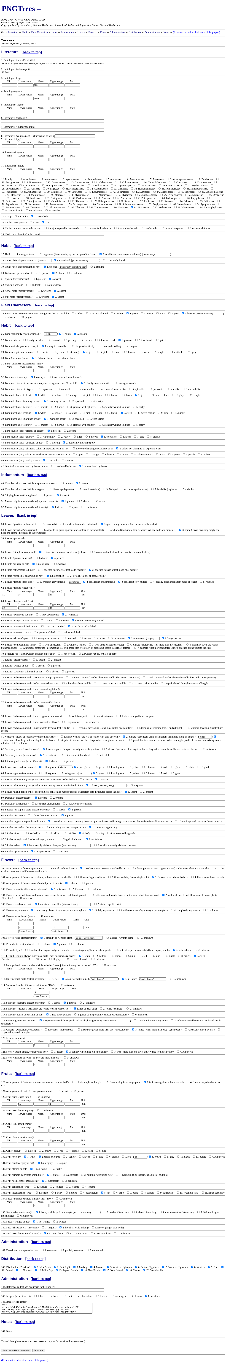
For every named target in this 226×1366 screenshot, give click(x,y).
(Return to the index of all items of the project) (196, 32)
